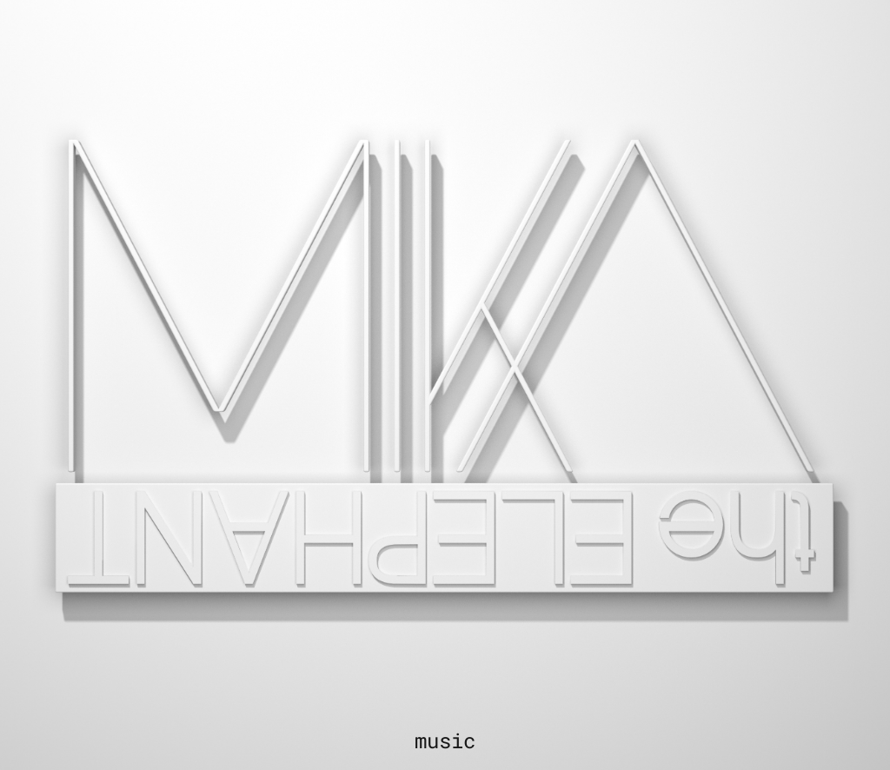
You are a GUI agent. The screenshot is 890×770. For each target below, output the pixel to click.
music (445, 740)
